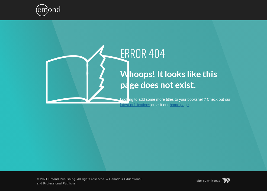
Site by (216, 179)
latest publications (135, 105)
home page (179, 105)
